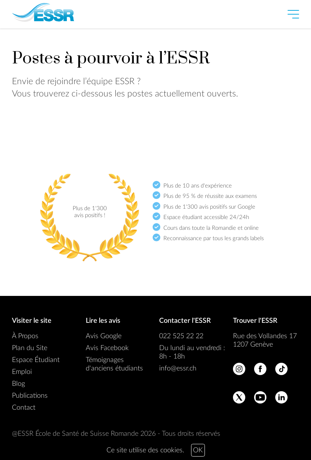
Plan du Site (29, 348)
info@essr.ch (177, 368)
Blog (18, 383)
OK (198, 450)
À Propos (25, 336)
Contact (23, 407)
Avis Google (103, 336)
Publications (30, 395)
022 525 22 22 (181, 336)
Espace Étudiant (36, 360)
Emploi (22, 372)
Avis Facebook (107, 348)
